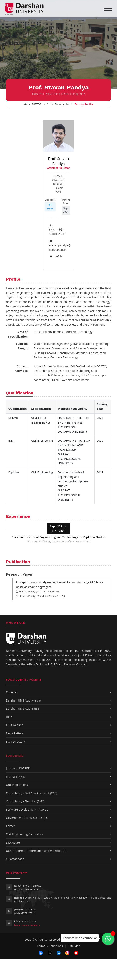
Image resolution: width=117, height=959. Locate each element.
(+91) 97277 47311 (24, 913)
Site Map (74, 946)
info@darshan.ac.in (25, 921)
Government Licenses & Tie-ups (27, 818)
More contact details (27, 925)
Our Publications (17, 785)
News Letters (14, 733)
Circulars (12, 692)
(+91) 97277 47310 (24, 909)
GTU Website (14, 725)
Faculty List (62, 104)
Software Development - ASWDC (27, 809)
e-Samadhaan (15, 859)
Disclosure (13, 842)
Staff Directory (15, 741)
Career (10, 826)
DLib (9, 717)
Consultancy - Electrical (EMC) (25, 801)
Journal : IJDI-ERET (18, 768)
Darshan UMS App (23, 700)
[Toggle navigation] (108, 8)
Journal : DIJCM (16, 777)
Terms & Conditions (50, 946)
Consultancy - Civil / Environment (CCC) (31, 793)
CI (48, 104)
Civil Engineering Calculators (24, 834)
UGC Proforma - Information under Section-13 (36, 851)
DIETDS (36, 104)
